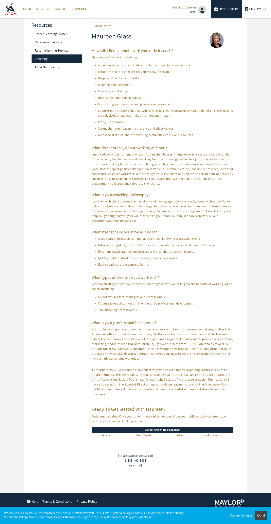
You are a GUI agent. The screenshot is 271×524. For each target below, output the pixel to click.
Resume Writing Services (52, 50)
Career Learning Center (51, 34)
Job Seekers (226, 9)
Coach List (100, 26)
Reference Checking (48, 42)
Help (32, 501)
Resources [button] (79, 9)
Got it (261, 515)
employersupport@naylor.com (135, 470)
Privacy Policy (86, 501)
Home (27, 9)
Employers (255, 9)
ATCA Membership (47, 67)
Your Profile (57, 9)
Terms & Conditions (57, 501)
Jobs (39, 9)
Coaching (41, 59)
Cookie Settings (241, 515)
